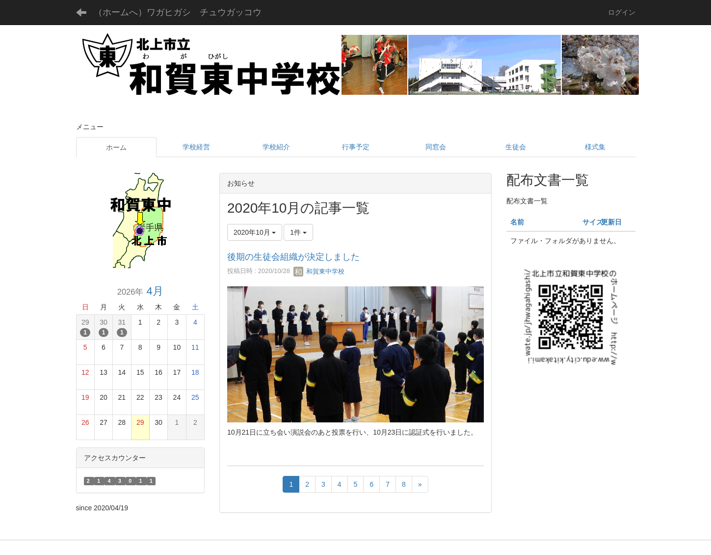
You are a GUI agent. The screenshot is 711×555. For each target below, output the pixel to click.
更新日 (611, 222)
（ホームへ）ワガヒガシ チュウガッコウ (178, 12)
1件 (298, 232)
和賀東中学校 (318, 271)
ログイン (621, 12)
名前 (517, 222)
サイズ (592, 222)
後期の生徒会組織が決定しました (293, 257)
